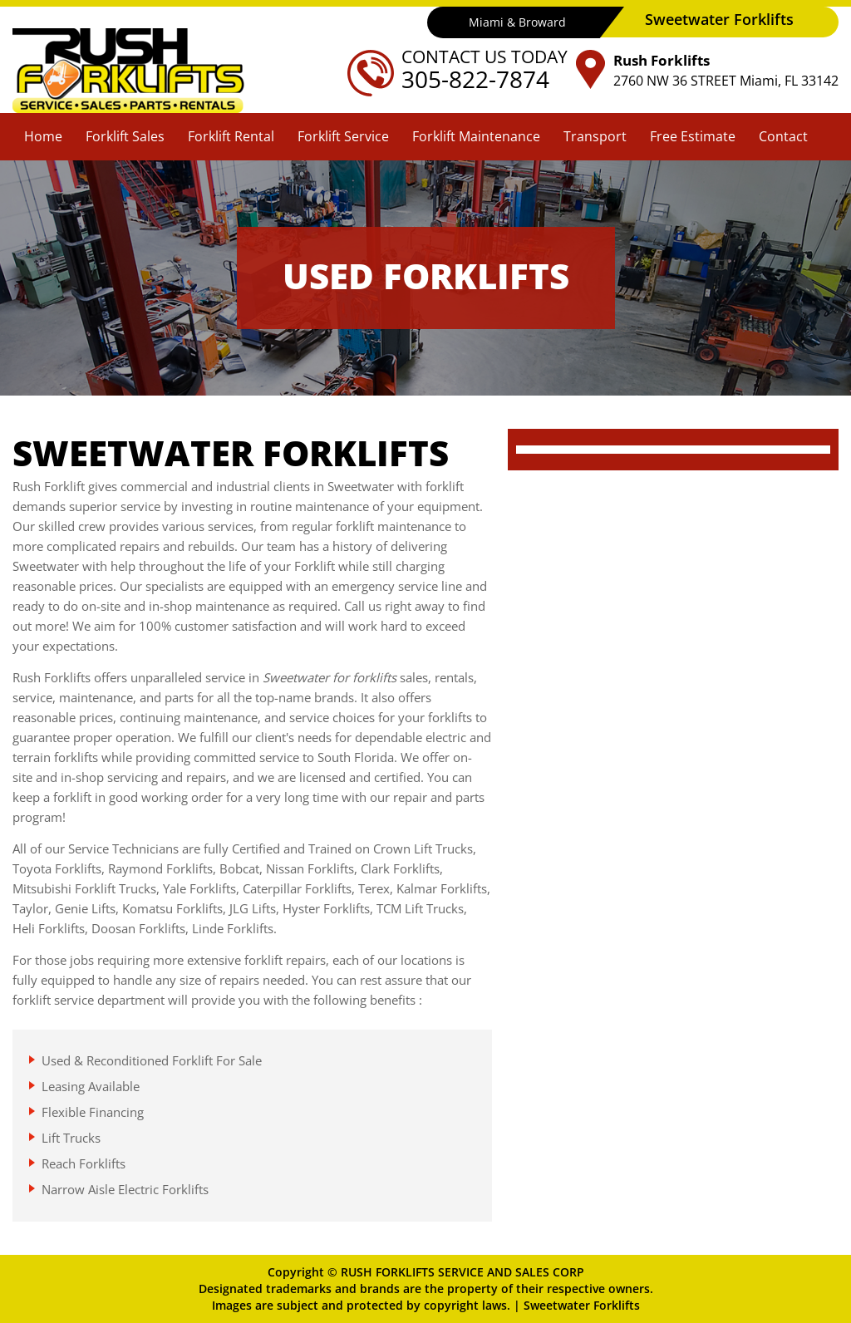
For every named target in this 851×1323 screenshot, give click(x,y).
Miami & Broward (517, 22)
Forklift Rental (231, 136)
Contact (783, 136)
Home (43, 136)
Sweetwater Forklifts (582, 1305)
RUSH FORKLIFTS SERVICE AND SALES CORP (462, 1272)
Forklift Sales (125, 136)
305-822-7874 (475, 79)
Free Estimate (692, 136)
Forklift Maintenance (476, 136)
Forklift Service (343, 136)
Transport (595, 136)
